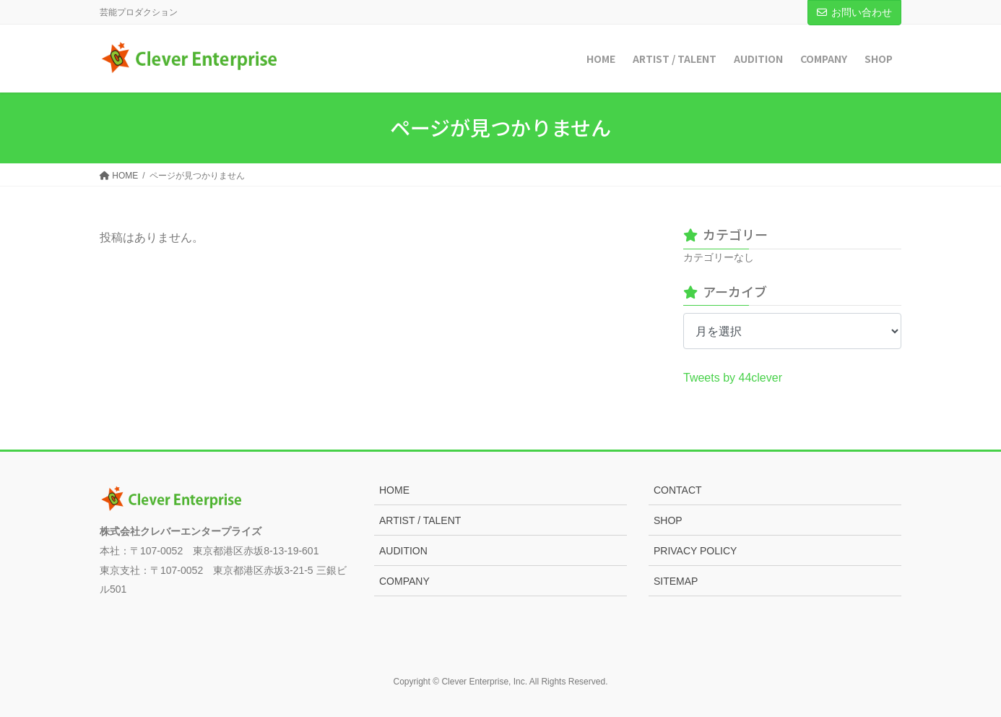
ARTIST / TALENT (420, 520)
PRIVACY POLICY (695, 551)
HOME (394, 490)
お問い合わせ (854, 12)
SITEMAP (676, 581)
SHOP (668, 520)
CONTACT (678, 490)
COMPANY (404, 581)
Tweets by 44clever (732, 378)
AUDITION (403, 551)
